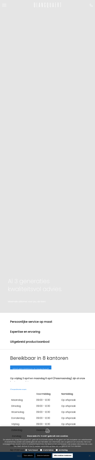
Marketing (63, 450)
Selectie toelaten (43, 455)
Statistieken (48, 450)
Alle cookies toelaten (62, 455)
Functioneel (33, 450)
